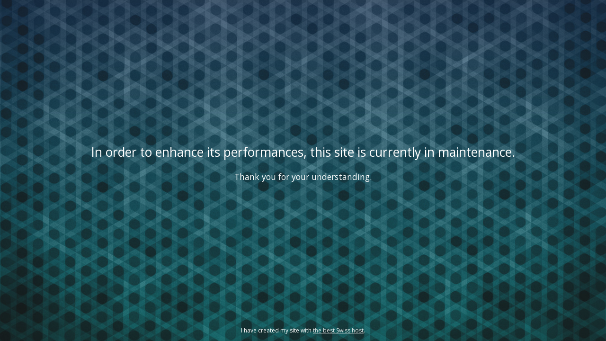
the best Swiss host (338, 330)
